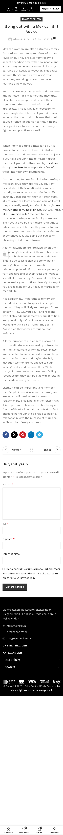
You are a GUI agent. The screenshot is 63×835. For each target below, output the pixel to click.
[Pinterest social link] (22, 434)
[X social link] (14, 434)
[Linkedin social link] (31, 434)
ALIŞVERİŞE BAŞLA (50, 9)
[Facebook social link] (6, 434)
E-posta (9, 539)
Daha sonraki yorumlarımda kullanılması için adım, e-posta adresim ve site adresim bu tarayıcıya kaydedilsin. (31, 573)
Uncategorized (31, 19)
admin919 (19, 39)
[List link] (31, 632)
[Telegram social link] (39, 434)
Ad (5, 524)
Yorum (8, 484)
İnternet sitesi (11, 553)
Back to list (32, 449)
